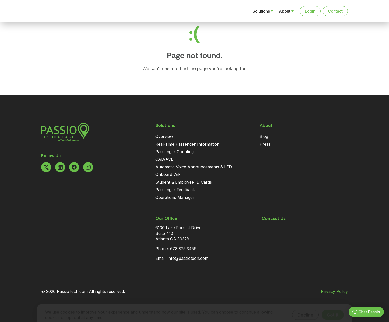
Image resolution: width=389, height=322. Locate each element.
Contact (335, 11)
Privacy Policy (334, 291)
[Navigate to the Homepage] (67, 11)
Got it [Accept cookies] (333, 307)
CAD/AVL (164, 159)
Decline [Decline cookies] (305, 307)
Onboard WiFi (168, 174)
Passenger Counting (174, 151)
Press (265, 144)
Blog (264, 136)
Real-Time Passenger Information (187, 144)
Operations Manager (174, 197)
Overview (164, 136)
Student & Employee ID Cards (183, 182)
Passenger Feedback (175, 189)
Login (310, 11)
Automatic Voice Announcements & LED (193, 166)
